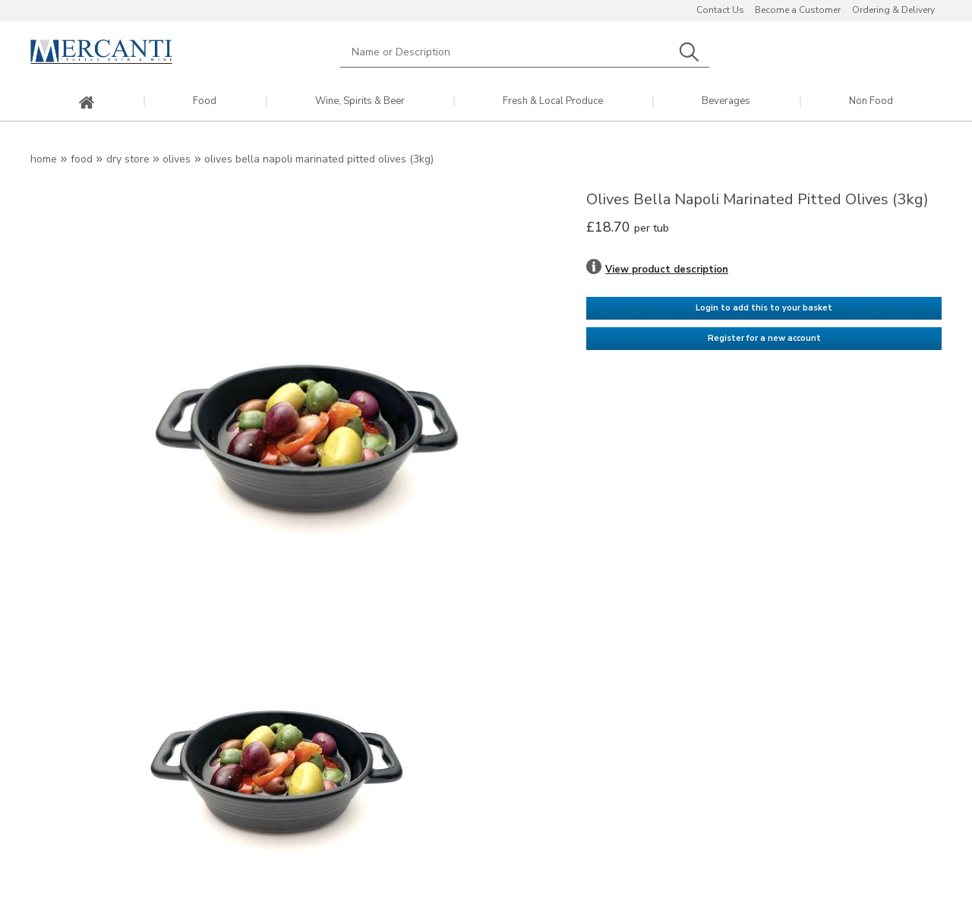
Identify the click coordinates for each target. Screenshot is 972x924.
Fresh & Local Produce (553, 101)
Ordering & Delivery (893, 10)
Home (43, 159)
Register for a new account (764, 338)
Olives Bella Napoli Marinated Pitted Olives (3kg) (319, 159)
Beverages (726, 101)
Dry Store (128, 159)
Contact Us (720, 10)
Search (688, 52)
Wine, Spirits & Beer (360, 101)
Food (204, 101)
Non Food (871, 101)
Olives (177, 159)
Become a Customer (798, 10)
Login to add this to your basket (764, 308)
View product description (666, 269)
